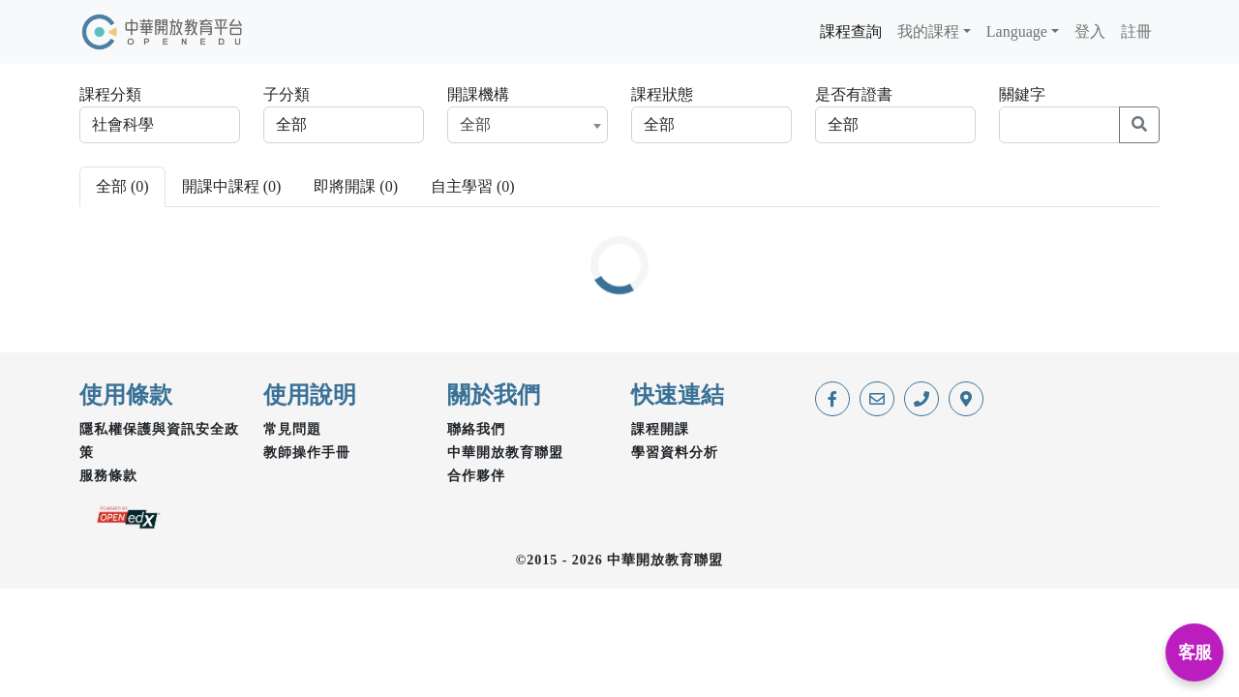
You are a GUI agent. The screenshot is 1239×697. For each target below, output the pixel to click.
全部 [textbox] (475, 124)
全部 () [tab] (122, 186)
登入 (1089, 31)
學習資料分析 (674, 452)
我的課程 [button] (928, 31)
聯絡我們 (476, 429)
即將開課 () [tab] (356, 186)
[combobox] (527, 124)
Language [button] (1016, 31)
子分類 (286, 94)
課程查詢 (851, 31)
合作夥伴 (476, 476)
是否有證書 (853, 94)
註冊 (1136, 31)
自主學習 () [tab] (473, 186)
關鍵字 (1022, 94)
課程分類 (110, 94)
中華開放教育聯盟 (505, 452)
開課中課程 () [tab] (232, 186)
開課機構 (478, 94)
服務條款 (108, 476)
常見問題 (292, 429)
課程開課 (660, 429)
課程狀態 (662, 94)
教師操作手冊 (306, 452)
